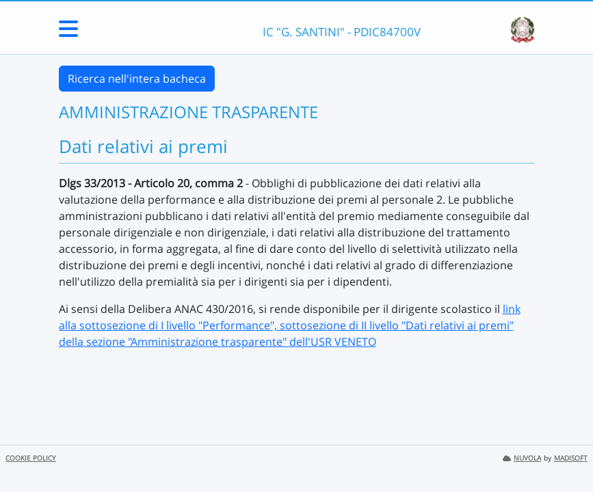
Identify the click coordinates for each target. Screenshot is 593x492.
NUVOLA (522, 458)
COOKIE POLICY (30, 458)
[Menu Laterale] (68, 32)
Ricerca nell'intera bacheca (137, 78)
